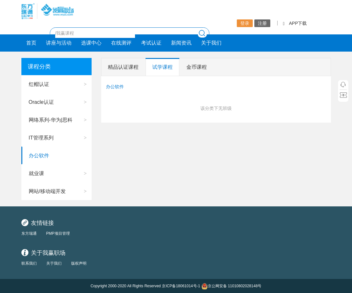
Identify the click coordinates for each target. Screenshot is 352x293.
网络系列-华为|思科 (50, 120)
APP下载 (295, 23)
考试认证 (151, 43)
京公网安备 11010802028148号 (231, 286)
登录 (244, 23)
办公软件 (39, 155)
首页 (31, 43)
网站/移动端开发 (47, 191)
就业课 (36, 173)
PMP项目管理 (58, 233)
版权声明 (78, 263)
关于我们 (211, 43)
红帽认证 (39, 84)
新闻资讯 (181, 43)
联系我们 (29, 263)
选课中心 (91, 43)
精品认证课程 (123, 67)
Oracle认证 (41, 102)
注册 (262, 23)
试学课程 (162, 67)
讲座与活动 (58, 43)
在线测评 (121, 43)
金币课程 (196, 67)
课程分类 (39, 66)
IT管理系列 (41, 137)
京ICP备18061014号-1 (181, 286)
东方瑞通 (29, 233)
